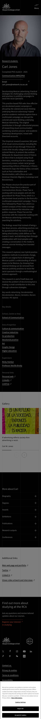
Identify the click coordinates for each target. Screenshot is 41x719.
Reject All (20, 711)
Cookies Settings (20, 705)
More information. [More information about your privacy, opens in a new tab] (16, 700)
